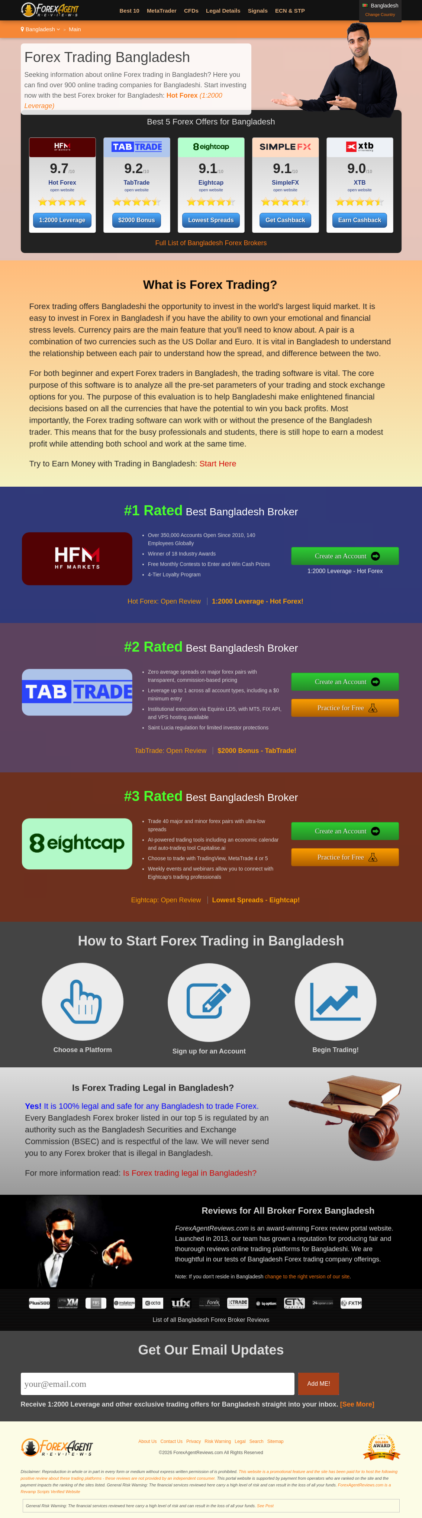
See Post (265, 1506)
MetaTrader (162, 10)
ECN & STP (290, 10)
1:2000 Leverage (62, 220)
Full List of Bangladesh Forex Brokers (211, 243)
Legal (240, 1441)
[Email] (158, 1384)
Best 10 (129, 10)
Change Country (380, 14)
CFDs (191, 10)
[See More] (357, 1404)
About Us (147, 1441)
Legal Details (223, 10)
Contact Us (172, 1441)
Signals (258, 10)
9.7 (59, 168)
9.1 (208, 168)
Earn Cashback (359, 220)
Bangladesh (41, 29)
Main (75, 29)
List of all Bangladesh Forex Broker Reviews (211, 1320)
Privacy (193, 1441)
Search (256, 1441)
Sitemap (275, 1441)
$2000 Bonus (136, 220)
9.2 (133, 168)
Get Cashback (285, 220)
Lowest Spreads (211, 220)
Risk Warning (217, 1441)
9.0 (356, 168)
